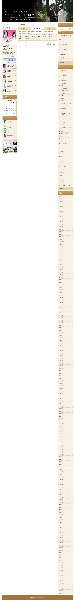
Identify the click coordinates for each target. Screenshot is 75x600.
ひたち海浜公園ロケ (63, 108)
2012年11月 (61, 403)
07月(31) (33, 36)
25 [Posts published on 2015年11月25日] (7, 110)
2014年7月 (61, 353)
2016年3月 (61, 302)
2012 (46, 31)
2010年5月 (61, 479)
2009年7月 (61, 504)
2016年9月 (61, 287)
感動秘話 (60, 156)
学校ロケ (60, 148)
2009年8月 (61, 502)
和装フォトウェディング (63, 143)
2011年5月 (61, 449)
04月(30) (50, 34)
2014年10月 (61, 345)
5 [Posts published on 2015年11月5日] (9, 105)
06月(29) (27, 36)
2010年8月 (61, 471)
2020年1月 (61, 221)
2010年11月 (61, 464)
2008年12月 (61, 522)
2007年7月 (61, 565)
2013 (43, 31)
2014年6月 (61, 355)
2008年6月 (61, 537)
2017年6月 (61, 264)
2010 (52, 31)
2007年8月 (61, 562)
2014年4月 (61, 360)
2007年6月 (61, 567)
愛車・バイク (61, 153)
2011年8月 (61, 441)
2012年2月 (61, 426)
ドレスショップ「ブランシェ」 (65, 103)
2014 (40, 31)
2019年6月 (61, 226)
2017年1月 (61, 277)
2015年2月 (61, 335)
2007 (26, 33)
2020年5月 (61, 211)
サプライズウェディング (63, 90)
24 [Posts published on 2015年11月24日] (6, 110)
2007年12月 (61, 552)
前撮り (60, 138)
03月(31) (44, 34)
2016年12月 (61, 279)
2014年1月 (61, 368)
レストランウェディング (63, 124)
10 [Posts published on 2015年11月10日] (6, 107)
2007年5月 (61, 570)
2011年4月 (61, 451)
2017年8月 (61, 259)
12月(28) (27, 38)
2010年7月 (61, 474)
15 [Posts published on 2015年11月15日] (15, 107)
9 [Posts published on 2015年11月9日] (4, 107)
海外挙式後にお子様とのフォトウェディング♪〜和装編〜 (30, 47)
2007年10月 (61, 557)
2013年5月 (61, 388)
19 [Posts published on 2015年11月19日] (9, 108)
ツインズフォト (62, 100)
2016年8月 (61, 289)
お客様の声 (61, 85)
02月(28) (38, 34)
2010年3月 (61, 484)
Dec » (13, 113)
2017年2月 (61, 274)
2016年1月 (61, 307)
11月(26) (21, 38)
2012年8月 (61, 411)
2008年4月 (61, 542)
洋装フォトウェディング (63, 49)
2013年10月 (61, 375)
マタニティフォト (62, 122)
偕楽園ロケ (61, 136)
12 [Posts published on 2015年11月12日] (9, 107)
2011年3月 (61, 454)
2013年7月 (61, 383)
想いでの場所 (61, 151)
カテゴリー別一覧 (50, 28)
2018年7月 (61, 234)
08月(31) (38, 36)
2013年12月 (61, 370)
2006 (29, 33)
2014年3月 (61, 363)
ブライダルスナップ (63, 117)
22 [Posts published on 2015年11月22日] (15, 108)
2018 (29, 31)
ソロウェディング (62, 95)
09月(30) (44, 36)
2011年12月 (61, 431)
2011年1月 (61, 459)
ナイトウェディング (63, 105)
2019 (26, 31)
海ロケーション (62, 52)
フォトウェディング (63, 110)
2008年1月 (61, 550)
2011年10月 (61, 436)
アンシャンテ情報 (62, 75)
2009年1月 (61, 519)
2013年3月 (61, 393)
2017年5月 (61, 267)
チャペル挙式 (61, 98)
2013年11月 (61, 373)
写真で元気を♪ (61, 57)
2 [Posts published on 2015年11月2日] (4, 105)
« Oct (6, 113)
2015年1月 (61, 337)
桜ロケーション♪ (62, 59)
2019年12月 (61, 224)
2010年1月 (61, 489)
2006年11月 (61, 585)
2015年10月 (61, 315)
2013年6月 (61, 385)
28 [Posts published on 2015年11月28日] (13, 110)
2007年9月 (61, 560)
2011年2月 (61, 456)
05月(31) (21, 36)
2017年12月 (61, 249)
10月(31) (50, 36)
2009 (20, 33)
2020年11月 (61, 198)
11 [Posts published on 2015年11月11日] (7, 107)
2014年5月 (61, 358)
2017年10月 (61, 254)
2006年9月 (61, 590)
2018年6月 (61, 236)
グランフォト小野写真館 (63, 88)
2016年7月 (61, 292)
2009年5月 (61, 509)
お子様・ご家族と (62, 83)
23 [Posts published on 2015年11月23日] (4, 110)
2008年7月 (61, 535)
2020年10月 (61, 201)
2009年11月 (61, 494)
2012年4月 (61, 421)
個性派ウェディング (63, 133)
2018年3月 (61, 244)
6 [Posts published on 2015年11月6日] (11, 105)
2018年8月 (61, 231)
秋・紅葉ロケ (61, 180)
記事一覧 (9, 27)
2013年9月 (61, 378)
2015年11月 (61, 312)
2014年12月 (61, 340)
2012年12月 (61, 401)
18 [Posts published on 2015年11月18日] (7, 108)
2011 (49, 31)
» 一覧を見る (61, 62)
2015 (37, 31)
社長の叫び (61, 175)
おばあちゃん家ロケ (63, 80)
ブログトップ (9, 24)
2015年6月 (61, 325)
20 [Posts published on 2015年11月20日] (11, 108)
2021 (20, 31)
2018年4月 (61, 241)
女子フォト (61, 146)
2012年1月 (61, 428)
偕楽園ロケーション (63, 44)
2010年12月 (61, 461)
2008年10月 (61, 527)
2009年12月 (61, 492)
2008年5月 (61, 540)
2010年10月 (61, 466)
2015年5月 (61, 327)
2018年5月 (61, 239)
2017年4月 (61, 269)
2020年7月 (61, 206)
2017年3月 (61, 272)
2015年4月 (61, 330)
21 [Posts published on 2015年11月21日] (13, 108)
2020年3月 (61, 216)
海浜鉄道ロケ (61, 172)
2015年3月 (61, 332)
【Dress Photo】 (62, 54)
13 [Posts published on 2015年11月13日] (11, 107)
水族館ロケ (61, 161)
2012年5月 (61, 418)
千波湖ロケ (61, 141)
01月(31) (32, 34)
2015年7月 (61, 322)
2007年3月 (61, 575)
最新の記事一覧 (24, 28)
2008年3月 (61, 545)
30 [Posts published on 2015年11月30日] (4, 111)
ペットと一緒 (61, 119)
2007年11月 (61, 555)
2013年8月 (61, 380)
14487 (60, 39)
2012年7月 (61, 413)
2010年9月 (61, 469)
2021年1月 (61, 196)
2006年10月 (61, 588)
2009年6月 (61, 507)
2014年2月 (61, 365)
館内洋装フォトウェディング (64, 185)
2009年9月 (61, 499)
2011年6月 (61, 446)
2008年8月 (61, 532)
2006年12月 (61, 583)
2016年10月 (61, 284)
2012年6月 (61, 416)
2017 (32, 31)
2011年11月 (61, 433)
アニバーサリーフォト (63, 70)
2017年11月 (61, 251)
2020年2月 (61, 219)
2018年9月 (61, 229)
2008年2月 (61, 547)
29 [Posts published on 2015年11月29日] (15, 110)
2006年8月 (61, 593)
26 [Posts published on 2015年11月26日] (9, 110)
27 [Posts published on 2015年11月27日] (11, 110)
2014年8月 (61, 350)
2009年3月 (61, 514)
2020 (23, 31)
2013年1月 (61, 398)
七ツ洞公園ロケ (62, 131)
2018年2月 (61, 246)
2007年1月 (61, 580)
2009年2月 (61, 517)
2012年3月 (61, 423)
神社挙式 (60, 177)
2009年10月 (61, 497)
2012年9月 (61, 408)
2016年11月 (61, 282)
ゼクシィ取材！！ (62, 93)
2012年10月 (61, 406)
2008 (23, 33)
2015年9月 (61, 317)
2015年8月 (61, 320)
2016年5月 (61, 297)
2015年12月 (61, 310)
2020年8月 (61, 203)
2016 (34, 31)
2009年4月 (61, 512)
